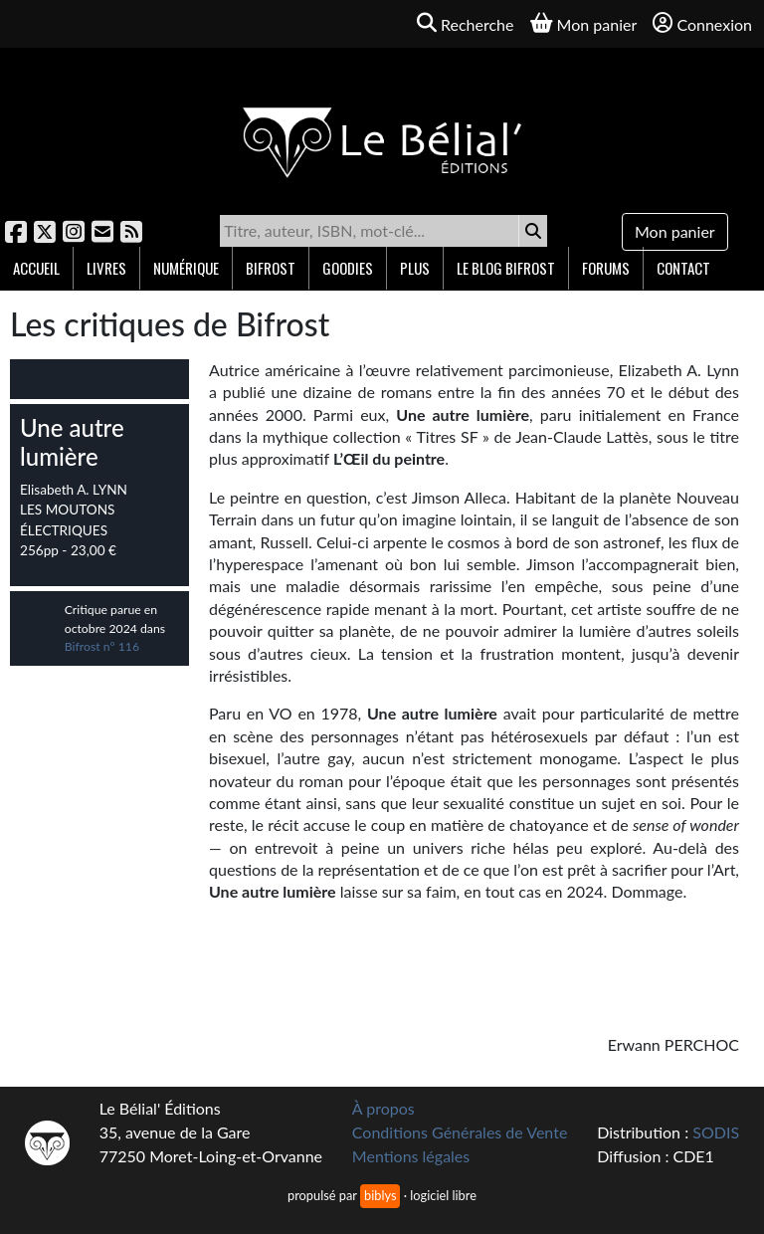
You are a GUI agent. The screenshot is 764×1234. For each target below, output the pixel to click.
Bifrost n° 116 (102, 646)
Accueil (36, 268)
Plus (415, 268)
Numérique (186, 268)
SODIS (715, 1132)
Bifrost (270, 268)
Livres (106, 268)
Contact (683, 268)
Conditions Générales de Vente (460, 1132)
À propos (383, 1108)
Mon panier (675, 231)
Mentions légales (411, 1155)
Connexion (702, 23)
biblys (380, 1195)
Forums (606, 268)
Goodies (347, 268)
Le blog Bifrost (506, 268)
